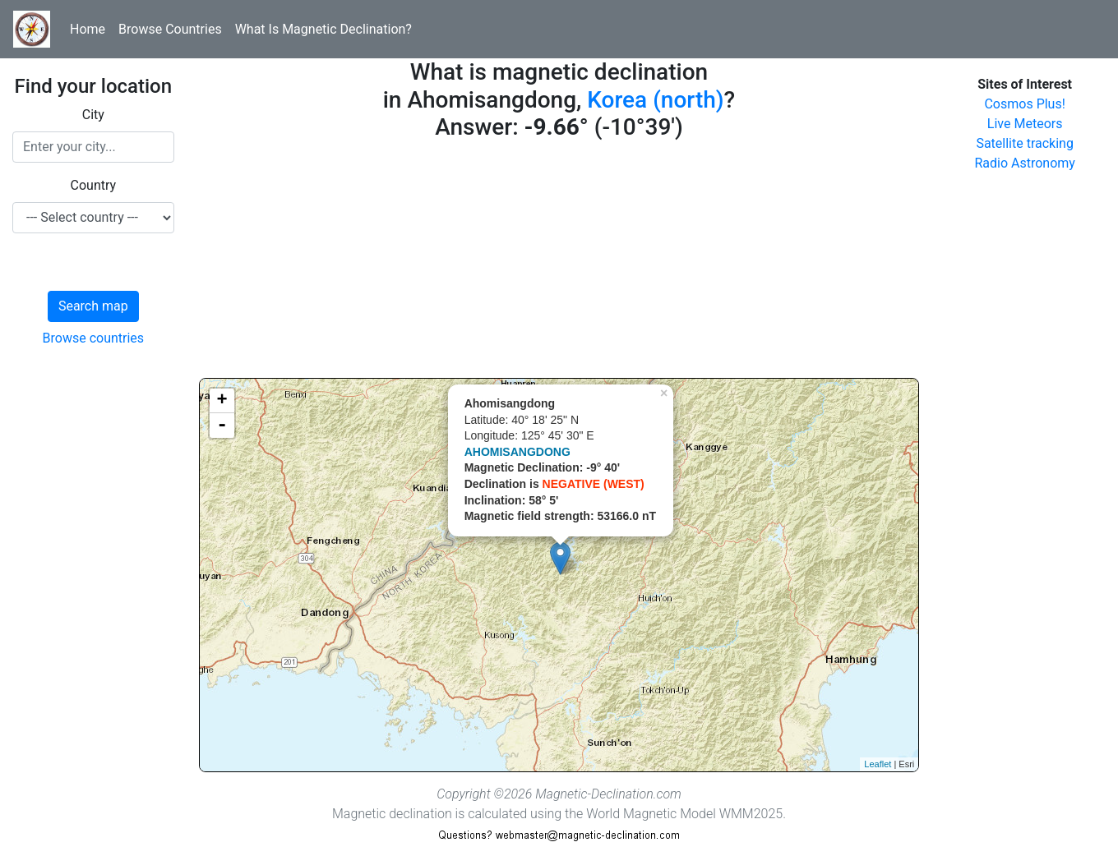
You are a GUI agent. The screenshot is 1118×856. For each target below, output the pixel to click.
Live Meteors (1025, 123)
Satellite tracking (1025, 143)
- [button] (222, 425)
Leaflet (877, 764)
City (93, 114)
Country (94, 185)
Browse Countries (170, 29)
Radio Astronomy (1024, 163)
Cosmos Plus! (1024, 104)
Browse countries (94, 338)
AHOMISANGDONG (517, 451)
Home (87, 29)
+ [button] (222, 401)
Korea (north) (655, 99)
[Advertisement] (559, 263)
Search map (93, 306)
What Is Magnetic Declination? (323, 29)
